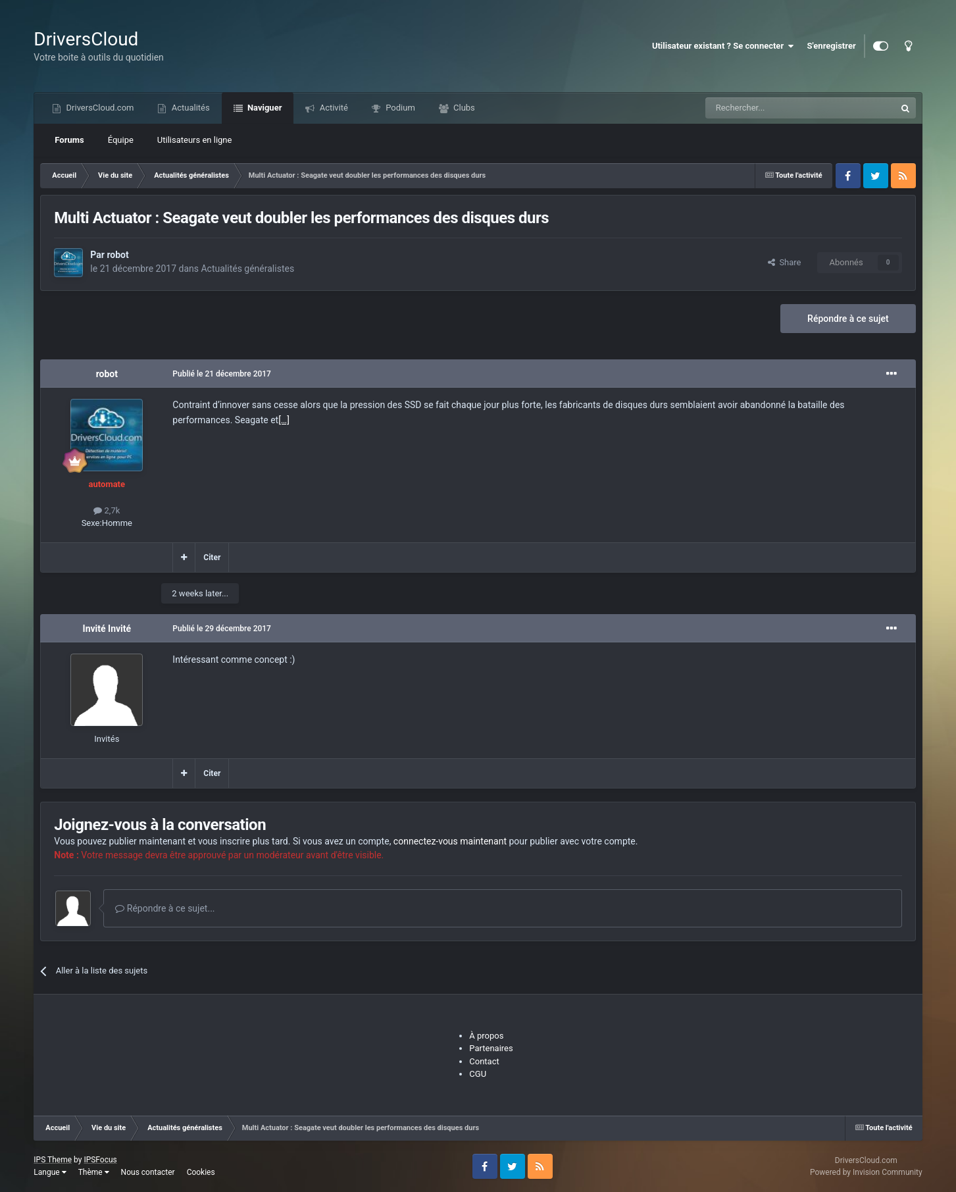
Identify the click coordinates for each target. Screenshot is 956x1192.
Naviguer (263, 108)
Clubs (463, 108)
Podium (399, 108)
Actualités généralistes (247, 268)
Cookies (201, 1172)
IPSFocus (100, 1159)
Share (784, 262)
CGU (477, 1074)
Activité (332, 108)
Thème (93, 1172)
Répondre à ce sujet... (164, 908)
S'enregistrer (831, 46)
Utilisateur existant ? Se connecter (723, 46)
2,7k (106, 510)
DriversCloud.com (99, 108)
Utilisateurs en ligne (194, 140)
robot (117, 254)
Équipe (121, 140)
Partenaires (491, 1048)
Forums (69, 140)
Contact (484, 1061)
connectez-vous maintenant (450, 841)
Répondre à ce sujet (848, 318)
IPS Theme (53, 1159)
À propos (486, 1036)
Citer (211, 557)
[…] (283, 420)
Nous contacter (148, 1172)
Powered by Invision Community (866, 1172)
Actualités (189, 108)
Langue (50, 1172)
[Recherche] (773, 107)
